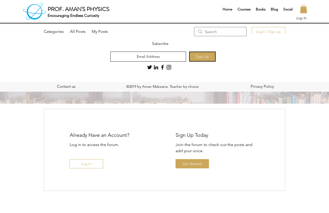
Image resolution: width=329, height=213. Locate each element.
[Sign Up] (202, 57)
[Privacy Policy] (262, 86)
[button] (244, 9)
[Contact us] (66, 86)
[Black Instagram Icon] (169, 67)
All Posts (78, 31)
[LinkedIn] (156, 67)
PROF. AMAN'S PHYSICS (78, 9)
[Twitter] (150, 67)
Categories (54, 31)
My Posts (100, 31)
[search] (220, 31)
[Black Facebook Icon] (162, 67)
